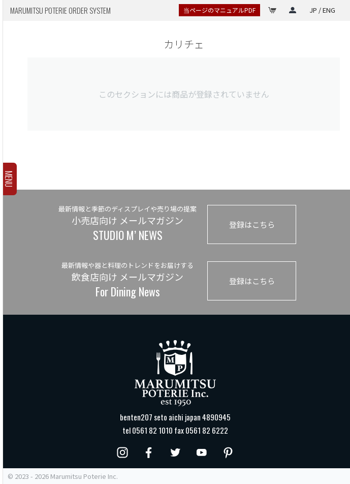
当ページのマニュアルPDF (219, 10)
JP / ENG (322, 10)
